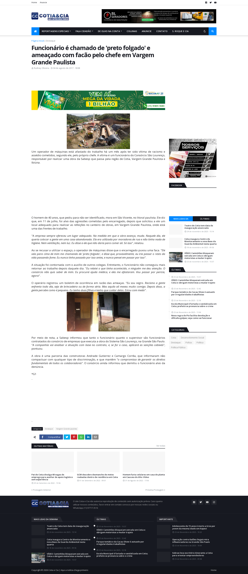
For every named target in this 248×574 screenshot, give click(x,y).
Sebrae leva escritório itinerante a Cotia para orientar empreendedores (192, 554)
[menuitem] (35, 31)
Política (200, 342)
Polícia (189, 342)
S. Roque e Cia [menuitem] (180, 31)
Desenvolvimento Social (192, 337)
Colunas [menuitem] (132, 31)
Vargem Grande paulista (66, 429)
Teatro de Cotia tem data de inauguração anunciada (198, 226)
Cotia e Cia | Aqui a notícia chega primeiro (68, 570)
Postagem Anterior (42, 489)
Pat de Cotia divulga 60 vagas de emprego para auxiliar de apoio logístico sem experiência (52, 477)
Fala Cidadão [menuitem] (83, 31)
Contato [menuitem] (161, 31)
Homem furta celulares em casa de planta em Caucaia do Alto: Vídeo (144, 475)
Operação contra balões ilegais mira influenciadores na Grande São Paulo (191, 540)
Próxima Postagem (155, 489)
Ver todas (160, 445)
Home (34, 2)
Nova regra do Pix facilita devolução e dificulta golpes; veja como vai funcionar (191, 316)
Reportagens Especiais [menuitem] (55, 31)
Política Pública (178, 347)
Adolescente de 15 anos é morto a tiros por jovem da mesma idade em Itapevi (193, 527)
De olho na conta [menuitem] (109, 31)
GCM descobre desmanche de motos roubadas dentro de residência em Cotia (97, 475)
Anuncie (43, 2)
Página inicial (37, 40)
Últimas (204, 218)
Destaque (50, 40)
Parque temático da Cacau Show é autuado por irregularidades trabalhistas (193, 293)
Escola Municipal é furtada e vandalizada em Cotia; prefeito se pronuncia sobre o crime (194, 305)
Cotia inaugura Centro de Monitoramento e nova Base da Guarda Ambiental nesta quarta (200, 241)
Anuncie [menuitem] (147, 31)
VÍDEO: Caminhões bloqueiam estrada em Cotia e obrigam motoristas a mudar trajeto (199, 255)
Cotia (173, 337)
